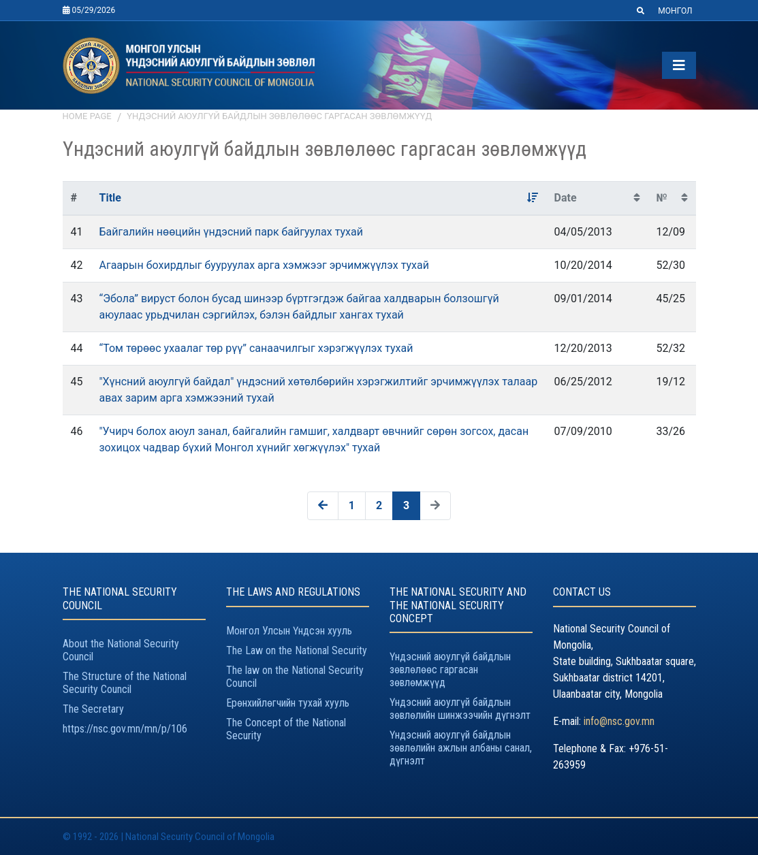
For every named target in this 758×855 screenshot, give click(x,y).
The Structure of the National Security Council (125, 683)
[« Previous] (322, 505)
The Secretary (93, 709)
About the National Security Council (121, 650)
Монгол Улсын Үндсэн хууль (289, 630)
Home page (87, 116)
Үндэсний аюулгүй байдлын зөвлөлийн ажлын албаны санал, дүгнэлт (461, 747)
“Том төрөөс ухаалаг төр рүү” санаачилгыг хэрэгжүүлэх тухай (256, 348)
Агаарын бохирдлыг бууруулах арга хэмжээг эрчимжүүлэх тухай (264, 265)
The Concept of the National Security (286, 729)
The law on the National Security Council (295, 677)
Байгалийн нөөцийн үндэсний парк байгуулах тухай (230, 231)
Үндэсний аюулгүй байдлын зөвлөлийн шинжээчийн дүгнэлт (460, 709)
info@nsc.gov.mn (619, 721)
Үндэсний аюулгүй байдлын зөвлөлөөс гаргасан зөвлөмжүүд (279, 116)
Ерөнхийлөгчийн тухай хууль (287, 702)
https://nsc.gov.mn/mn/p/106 (125, 728)
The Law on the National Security (296, 650)
